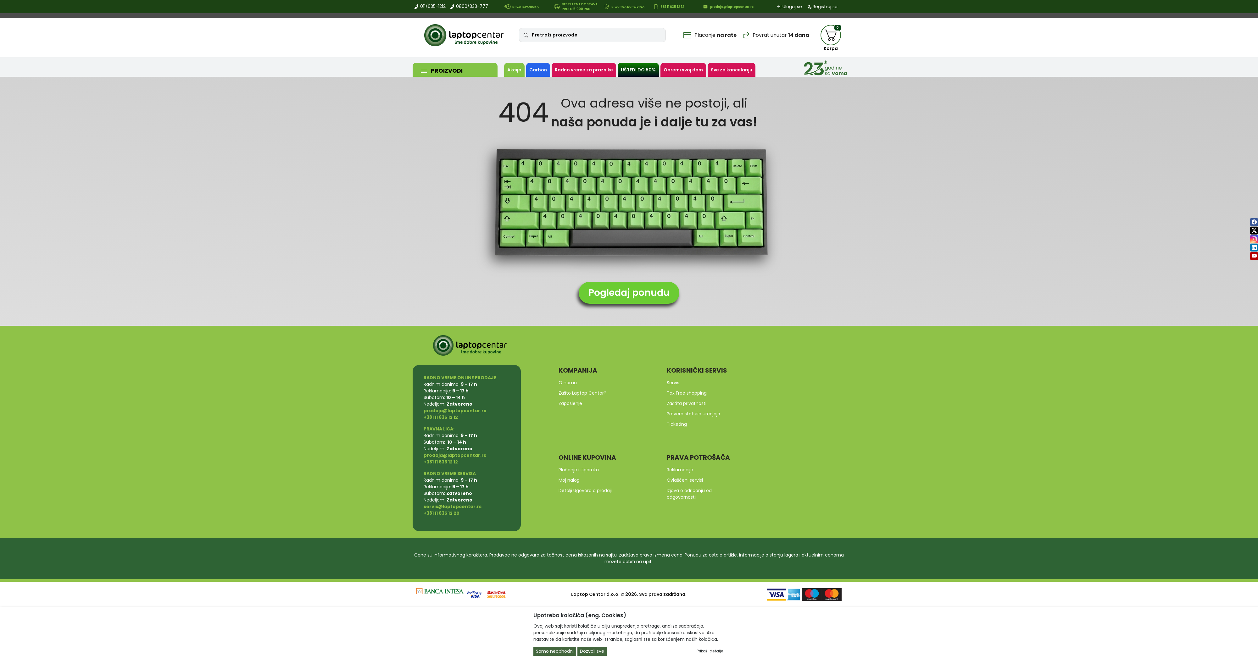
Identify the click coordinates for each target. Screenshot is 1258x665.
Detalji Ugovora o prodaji (585, 490)
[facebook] (1254, 222)
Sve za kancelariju (731, 70)
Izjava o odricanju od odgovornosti (689, 493)
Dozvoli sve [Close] (592, 651)
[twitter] (1254, 231)
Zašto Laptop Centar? (582, 393)
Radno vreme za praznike (584, 70)
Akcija (514, 70)
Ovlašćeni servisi (685, 480)
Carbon (538, 70)
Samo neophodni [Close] (555, 651)
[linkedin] (1254, 248)
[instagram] (1254, 239)
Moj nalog (569, 480)
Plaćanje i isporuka (579, 470)
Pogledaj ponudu (629, 292)
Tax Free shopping (687, 393)
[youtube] (1254, 256)
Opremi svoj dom (683, 70)
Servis (673, 383)
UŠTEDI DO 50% (638, 70)
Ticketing (677, 424)
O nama (568, 383)
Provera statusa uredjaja (693, 414)
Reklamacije (680, 470)
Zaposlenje (570, 403)
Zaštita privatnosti (686, 403)
